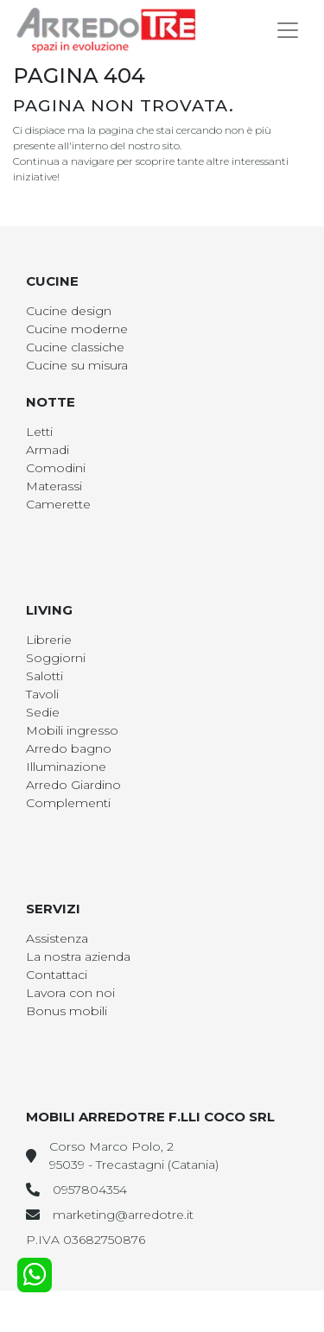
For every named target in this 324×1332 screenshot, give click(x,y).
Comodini (56, 468)
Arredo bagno (68, 748)
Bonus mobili (66, 1011)
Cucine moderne (77, 329)
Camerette (58, 504)
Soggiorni (56, 658)
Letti (39, 431)
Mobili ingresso (72, 730)
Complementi (68, 803)
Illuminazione (66, 766)
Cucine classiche (75, 347)
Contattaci (56, 974)
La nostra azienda (78, 956)
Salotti (44, 676)
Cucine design (68, 311)
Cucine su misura (77, 365)
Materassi (54, 486)
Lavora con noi (70, 993)
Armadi (47, 450)
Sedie (43, 712)
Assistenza (57, 938)
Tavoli (42, 694)
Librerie (49, 639)
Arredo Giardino (73, 784)
